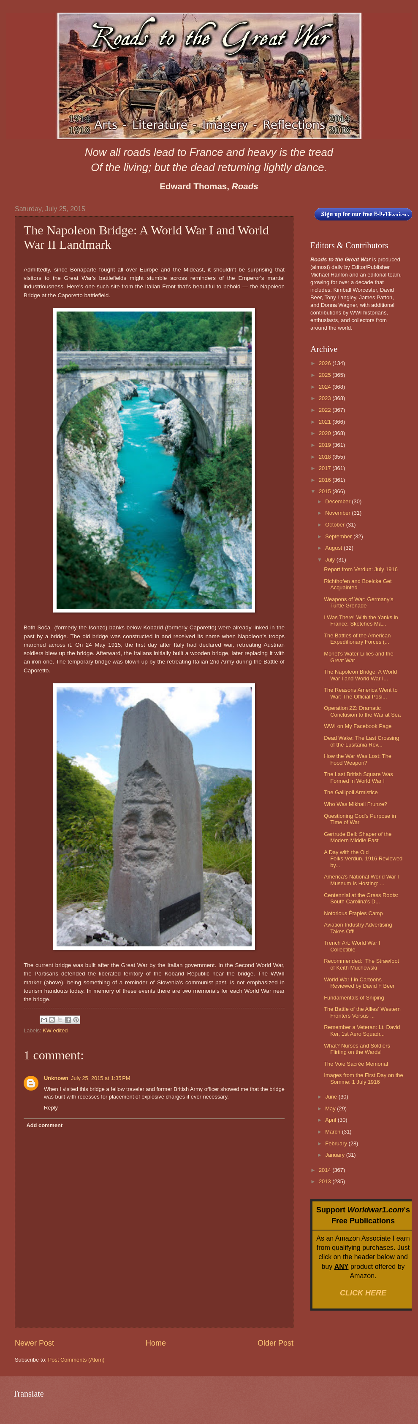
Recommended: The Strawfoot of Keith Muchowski (361, 964)
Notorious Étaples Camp (353, 913)
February (336, 1143)
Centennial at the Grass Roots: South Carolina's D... (361, 898)
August (334, 548)
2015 (325, 491)
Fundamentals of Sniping (354, 997)
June (332, 1097)
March (333, 1131)
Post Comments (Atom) (76, 1360)
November (338, 513)
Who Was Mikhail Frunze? (355, 804)
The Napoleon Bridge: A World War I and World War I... (360, 675)
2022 (325, 410)
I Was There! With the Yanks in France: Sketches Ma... (361, 620)
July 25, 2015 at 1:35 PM (100, 1078)
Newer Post (34, 1343)
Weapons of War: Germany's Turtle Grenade (358, 602)
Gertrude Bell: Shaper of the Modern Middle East (357, 837)
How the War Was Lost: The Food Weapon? (357, 759)
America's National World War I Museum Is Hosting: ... (361, 879)
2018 (325, 457)
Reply (51, 1107)
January (335, 1155)
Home (156, 1343)
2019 (325, 445)
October (335, 524)
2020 (325, 433)
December (338, 501)
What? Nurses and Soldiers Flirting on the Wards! (357, 1048)
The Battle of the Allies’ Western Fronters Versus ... (362, 1012)
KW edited (55, 1030)
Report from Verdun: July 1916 (361, 569)
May (331, 1108)
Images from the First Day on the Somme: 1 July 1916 (363, 1078)
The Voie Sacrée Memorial (356, 1064)
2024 (325, 387)
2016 (325, 480)
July (330, 559)
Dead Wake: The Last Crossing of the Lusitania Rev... (361, 741)
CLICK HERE (363, 1293)
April (331, 1120)
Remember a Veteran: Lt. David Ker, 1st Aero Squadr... (362, 1030)
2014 (325, 1170)
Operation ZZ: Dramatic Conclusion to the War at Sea (362, 711)
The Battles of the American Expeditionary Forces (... (357, 638)
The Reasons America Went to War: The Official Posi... (360, 693)
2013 (325, 1181)
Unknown (56, 1078)
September (339, 536)
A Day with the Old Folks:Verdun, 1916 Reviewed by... (363, 858)
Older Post (275, 1343)
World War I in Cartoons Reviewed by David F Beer (359, 982)
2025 (325, 375)
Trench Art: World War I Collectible (352, 946)
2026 (325, 363)
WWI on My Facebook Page (357, 726)
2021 (325, 422)
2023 (325, 398)
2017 (325, 468)
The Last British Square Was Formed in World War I (358, 777)
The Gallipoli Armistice (350, 792)
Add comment (44, 1125)
